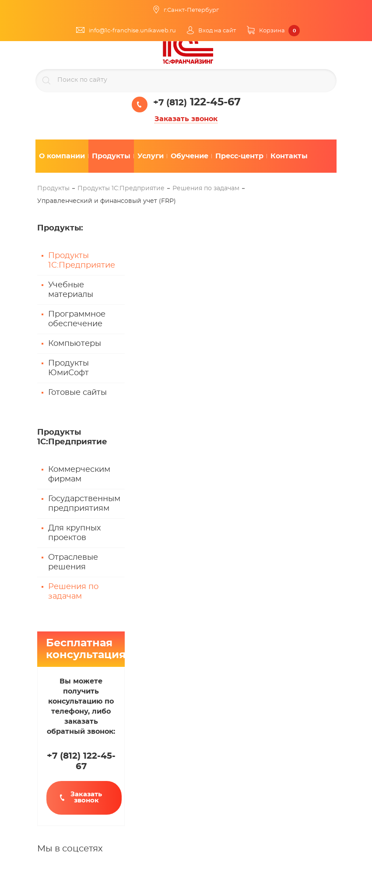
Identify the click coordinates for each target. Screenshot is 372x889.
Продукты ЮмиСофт (68, 368)
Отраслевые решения (73, 562)
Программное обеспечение (76, 319)
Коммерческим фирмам (79, 474)
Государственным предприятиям (84, 503)
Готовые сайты (77, 393)
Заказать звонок (186, 118)
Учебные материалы (70, 290)
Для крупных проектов (74, 533)
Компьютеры (74, 344)
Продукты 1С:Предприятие (81, 260)
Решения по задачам (73, 591)
